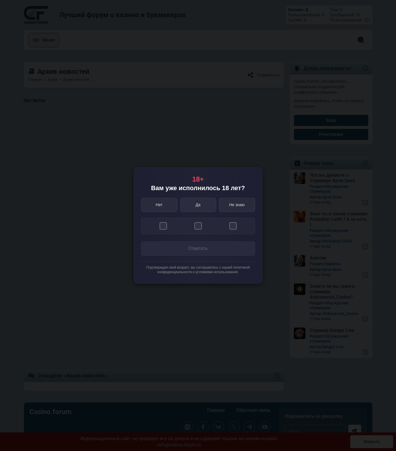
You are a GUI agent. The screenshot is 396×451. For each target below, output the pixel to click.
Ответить (198, 248)
